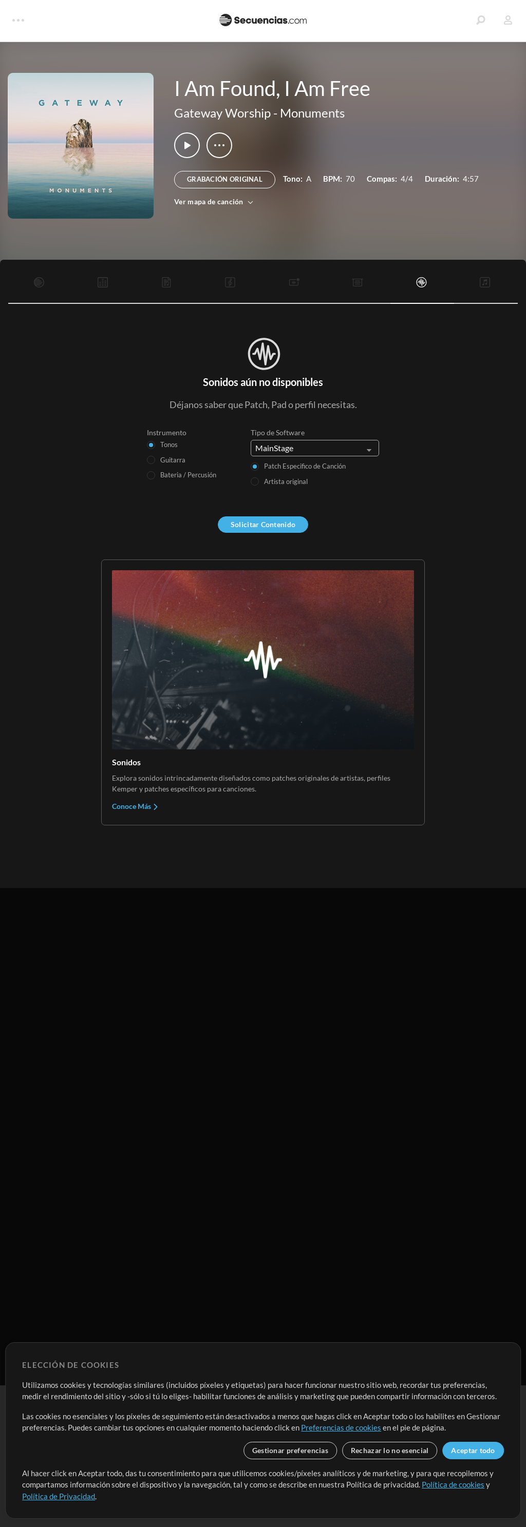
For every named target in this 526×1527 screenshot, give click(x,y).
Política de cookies (453, 1484)
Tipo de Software (278, 432)
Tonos (169, 444)
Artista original (286, 481)
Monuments (312, 112)
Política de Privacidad (58, 1496)
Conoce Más (135, 806)
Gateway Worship (222, 112)
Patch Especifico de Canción (305, 466)
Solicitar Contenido (263, 524)
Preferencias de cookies (341, 1427)
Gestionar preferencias (290, 1450)
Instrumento (166, 432)
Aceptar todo (473, 1450)
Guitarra (172, 460)
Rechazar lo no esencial (389, 1450)
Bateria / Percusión (188, 475)
